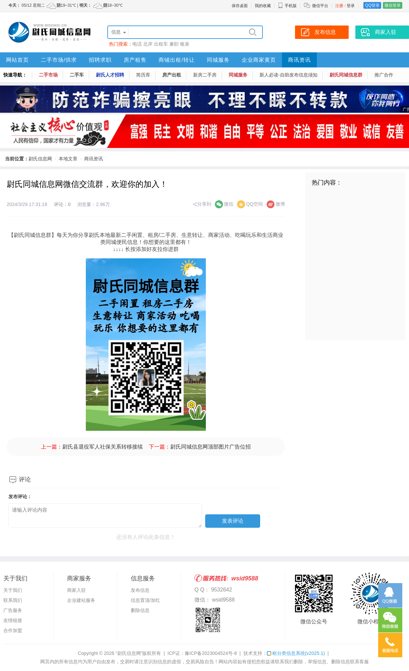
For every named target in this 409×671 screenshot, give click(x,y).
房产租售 (135, 60)
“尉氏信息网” (129, 653)
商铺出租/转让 (176, 60)
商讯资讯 (299, 60)
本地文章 (68, 158)
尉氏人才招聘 (110, 75)
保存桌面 (240, 5)
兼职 (174, 44)
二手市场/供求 (59, 60)
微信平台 (320, 5)
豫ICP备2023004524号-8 (211, 653)
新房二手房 (205, 75)
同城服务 (218, 60)
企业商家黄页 (259, 60)
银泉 (184, 44)
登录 (351, 5)
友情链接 (12, 620)
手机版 (287, 5)
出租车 (161, 44)
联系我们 (12, 600)
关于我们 (12, 590)
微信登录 (393, 5)
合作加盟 (12, 630)
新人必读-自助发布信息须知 (288, 75)
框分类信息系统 (296, 653)
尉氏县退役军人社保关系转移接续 (102, 447)
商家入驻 (76, 590)
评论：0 (62, 204)
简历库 (143, 75)
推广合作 (383, 75)
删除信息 (140, 610)
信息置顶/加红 (145, 600)
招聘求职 (100, 60)
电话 (137, 44)
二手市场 (48, 75)
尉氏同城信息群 (346, 75)
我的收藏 (263, 5)
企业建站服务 (81, 600)
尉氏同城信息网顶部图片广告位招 (210, 447)
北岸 (148, 44)
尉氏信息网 (40, 158)
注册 (339, 5)
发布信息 (140, 590)
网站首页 (17, 60)
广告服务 (12, 610)
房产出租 (171, 75)
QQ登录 (372, 5)
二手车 (77, 75)
